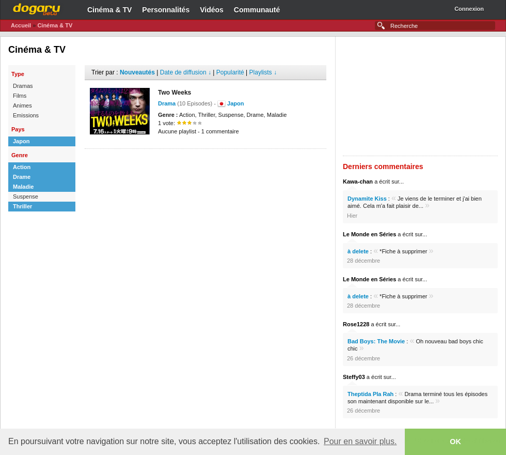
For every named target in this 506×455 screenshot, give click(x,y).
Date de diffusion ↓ (185, 72)
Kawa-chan (358, 181)
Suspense (25, 196)
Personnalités (165, 10)
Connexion (469, 9)
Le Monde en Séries (369, 234)
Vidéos (212, 10)
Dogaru (37, 8)
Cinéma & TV (109, 10)
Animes (22, 105)
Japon (21, 141)
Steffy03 (354, 377)
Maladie (23, 187)
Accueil (21, 25)
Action (21, 167)
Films (19, 96)
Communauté (257, 10)
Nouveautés (137, 72)
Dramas (23, 86)
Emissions (26, 115)
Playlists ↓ (263, 72)
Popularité (230, 72)
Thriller (22, 206)
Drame (21, 177)
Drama (167, 103)
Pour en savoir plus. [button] (360, 441)
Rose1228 (356, 324)
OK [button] (455, 441)
